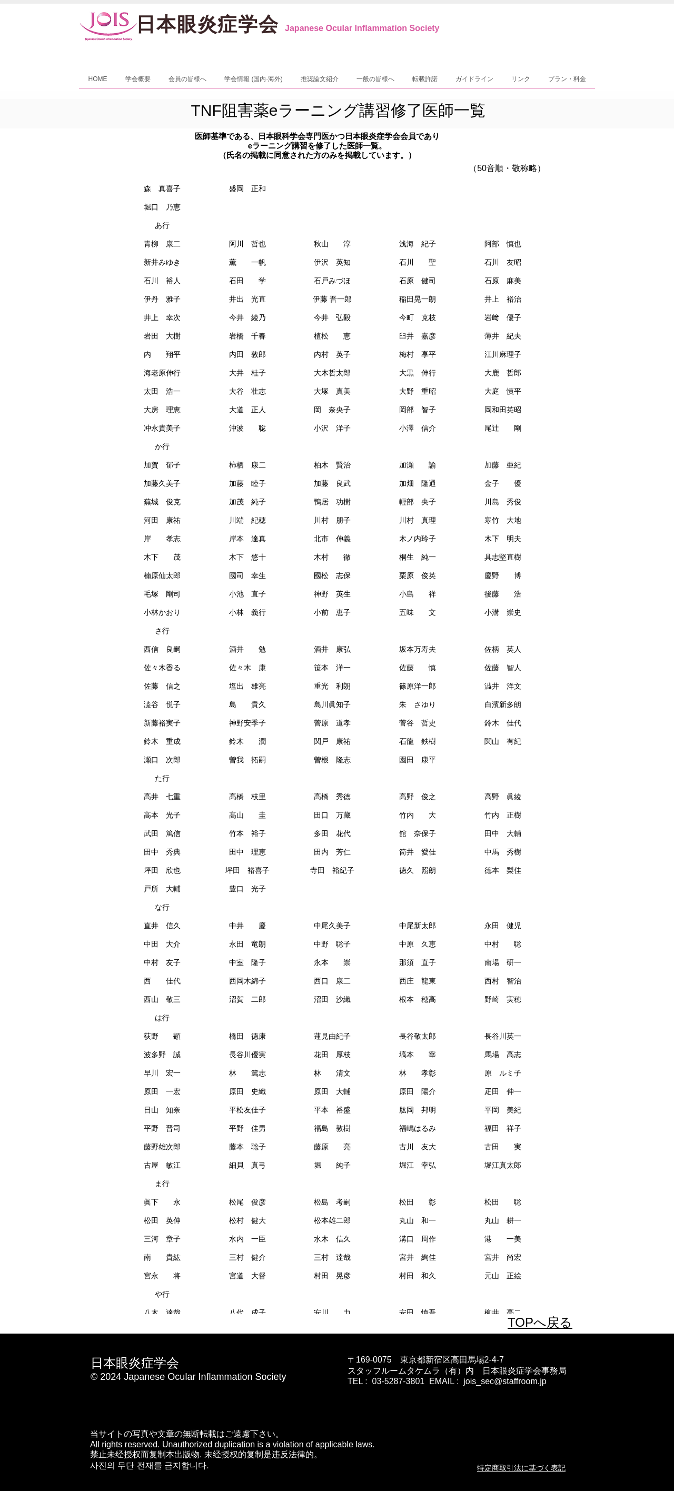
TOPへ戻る (540, 1322)
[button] (138, 82)
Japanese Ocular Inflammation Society (362, 28)
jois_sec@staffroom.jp (504, 1381)
